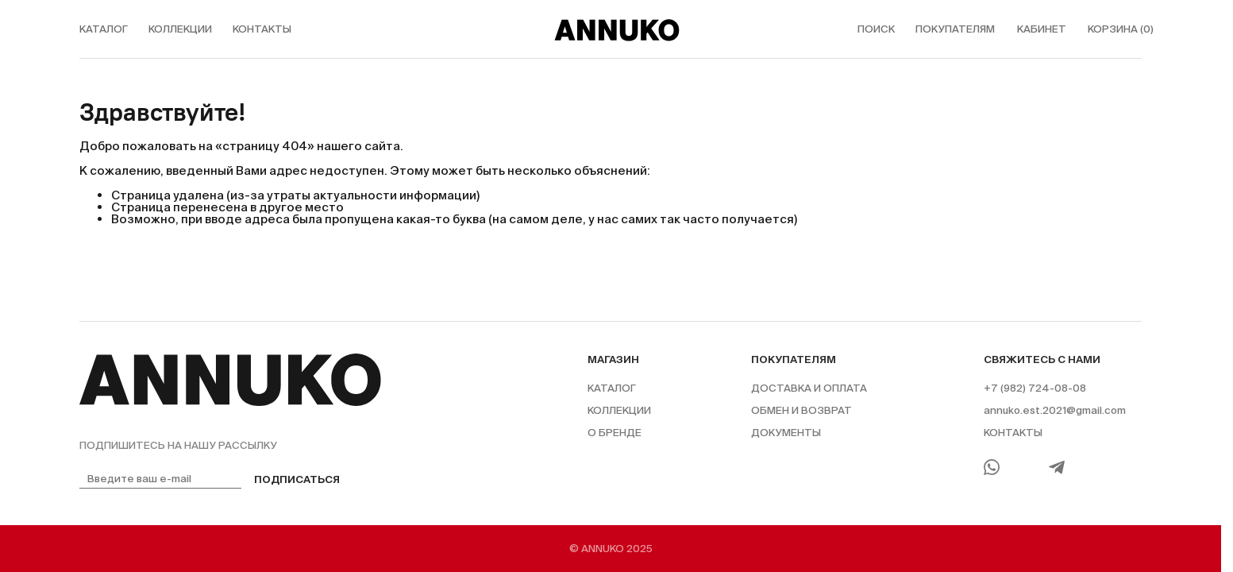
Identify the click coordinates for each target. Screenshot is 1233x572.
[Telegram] (1057, 467)
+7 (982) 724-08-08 (1035, 388)
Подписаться (297, 479)
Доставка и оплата (809, 388)
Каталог (612, 388)
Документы (786, 432)
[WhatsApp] (992, 467)
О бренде (615, 432)
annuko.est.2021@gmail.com (1055, 410)
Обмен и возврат (801, 410)
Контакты (1013, 432)
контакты (262, 29)
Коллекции (619, 410)
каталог (103, 29)
